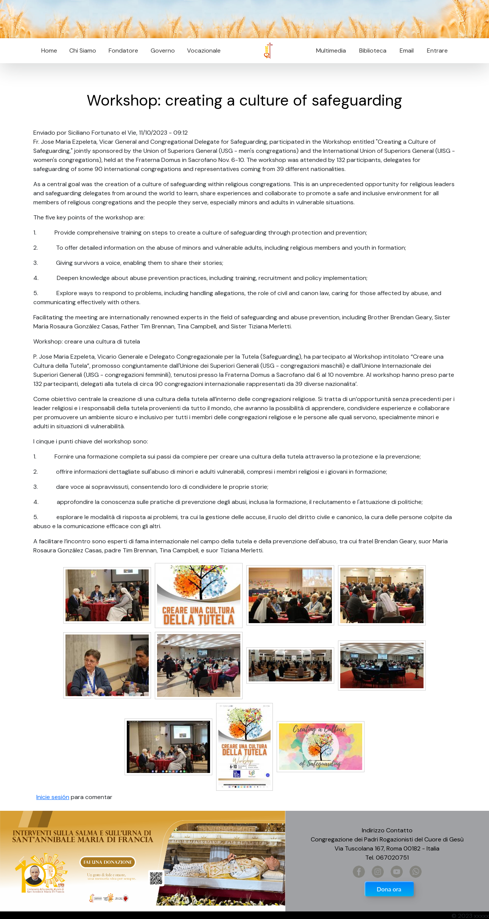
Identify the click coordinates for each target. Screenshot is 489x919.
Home (49, 50)
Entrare (437, 50)
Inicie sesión (52, 797)
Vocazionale (204, 50)
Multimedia (331, 50)
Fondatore (123, 50)
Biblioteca (372, 50)
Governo (163, 50)
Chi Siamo (82, 50)
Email (404, 50)
